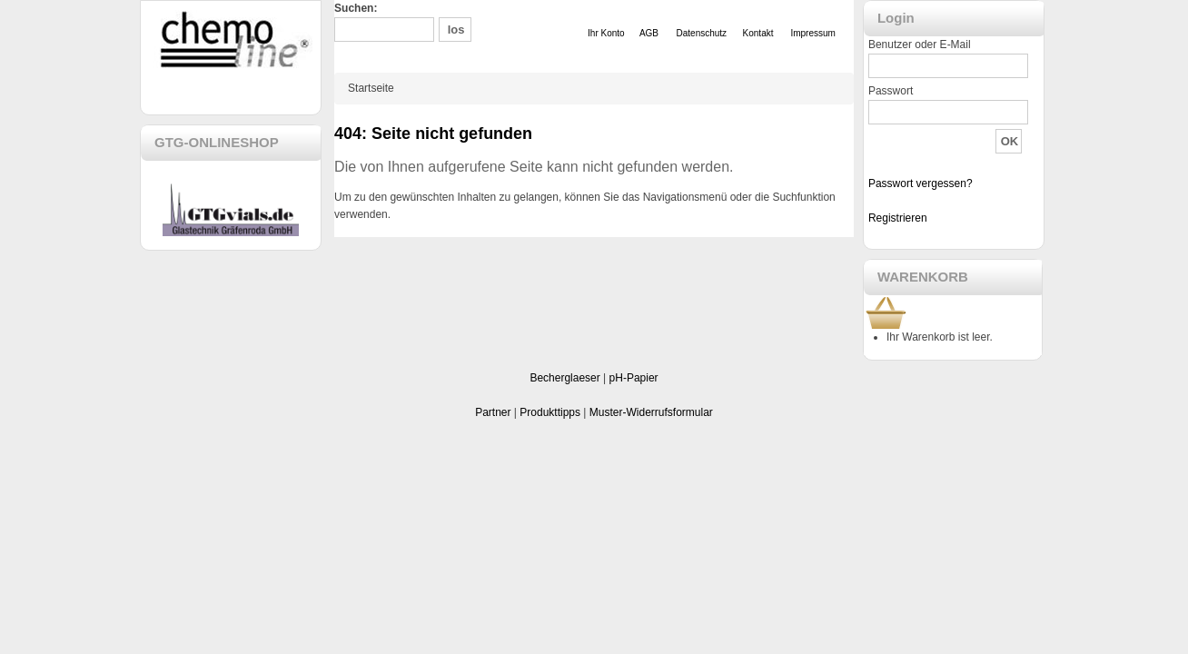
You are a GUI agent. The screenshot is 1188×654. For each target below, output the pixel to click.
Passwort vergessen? (920, 183)
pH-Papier (633, 378)
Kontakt (758, 33)
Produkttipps (550, 412)
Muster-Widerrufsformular (651, 412)
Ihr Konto (606, 33)
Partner (492, 412)
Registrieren (897, 218)
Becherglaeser (564, 378)
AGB (648, 33)
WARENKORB (922, 276)
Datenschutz (702, 33)
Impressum (812, 33)
